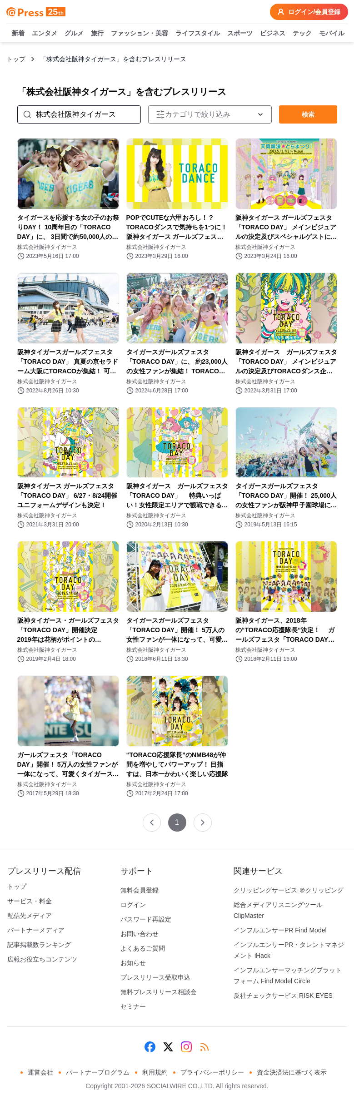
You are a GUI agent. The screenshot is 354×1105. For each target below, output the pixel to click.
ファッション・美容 (139, 34)
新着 (18, 34)
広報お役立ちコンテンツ (42, 959)
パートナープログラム (98, 1072)
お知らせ (133, 962)
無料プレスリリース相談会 (158, 992)
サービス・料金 (29, 901)
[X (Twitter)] (168, 1046)
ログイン (133, 904)
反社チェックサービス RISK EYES (283, 995)
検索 (308, 114)
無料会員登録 (139, 890)
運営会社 (40, 1072)
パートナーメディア (36, 930)
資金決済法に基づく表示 (292, 1072)
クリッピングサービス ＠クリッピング (289, 890)
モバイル (331, 34)
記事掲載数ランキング (39, 944)
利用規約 (155, 1072)
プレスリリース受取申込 (155, 977)
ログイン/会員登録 (309, 11)
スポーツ (240, 34)
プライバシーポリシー (212, 1072)
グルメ (74, 34)
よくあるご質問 (142, 948)
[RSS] (204, 1046)
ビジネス (272, 34)
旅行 (97, 34)
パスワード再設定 (145, 919)
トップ (15, 59)
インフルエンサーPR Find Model (280, 930)
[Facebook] (150, 1046)
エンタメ (44, 34)
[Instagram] (186, 1046)
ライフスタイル (197, 34)
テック (302, 34)
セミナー (133, 1006)
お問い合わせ (139, 933)
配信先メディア (29, 915)
